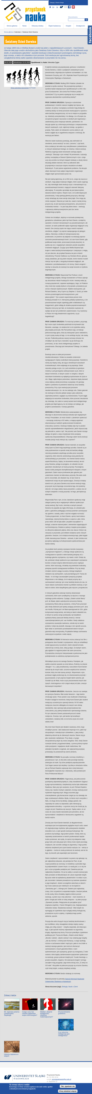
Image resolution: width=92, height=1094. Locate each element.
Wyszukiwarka (73, 17)
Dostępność (80, 26)
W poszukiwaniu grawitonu (64, 1012)
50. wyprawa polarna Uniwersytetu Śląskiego (11, 1013)
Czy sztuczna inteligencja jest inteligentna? (64, 1034)
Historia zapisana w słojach (11, 1055)
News (24, 26)
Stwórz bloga (60, 2)
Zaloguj (52, 2)
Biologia (65, 987)
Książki (68, 26)
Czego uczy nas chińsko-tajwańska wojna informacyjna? (29, 1013)
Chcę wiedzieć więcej (67, 1091)
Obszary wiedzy (37, 26)
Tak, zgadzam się (68, 1086)
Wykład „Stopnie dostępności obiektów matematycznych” (46, 1014)
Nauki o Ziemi (73, 987)
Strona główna (12, 26)
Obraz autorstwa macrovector (20, 88)
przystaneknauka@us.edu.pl (61, 1079)
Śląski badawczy (55, 26)
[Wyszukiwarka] (86, 19)
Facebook (90, 34)
